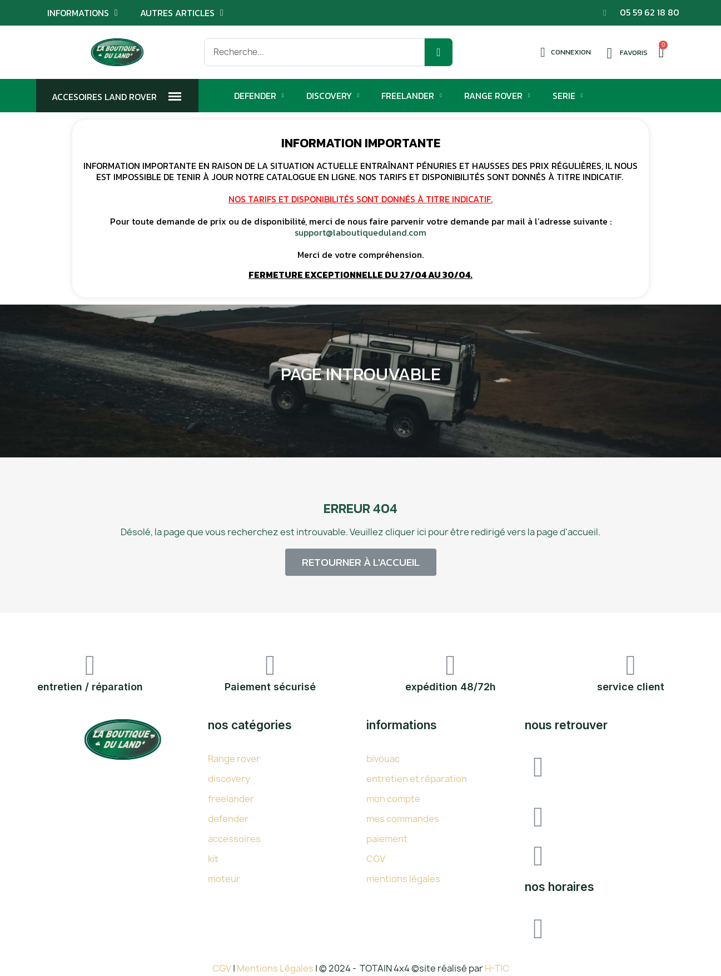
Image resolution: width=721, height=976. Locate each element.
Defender (259, 95)
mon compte (393, 799)
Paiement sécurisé (270, 687)
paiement (386, 839)
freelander (231, 799)
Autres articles (181, 13)
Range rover (234, 759)
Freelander (411, 95)
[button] (360, 562)
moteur (224, 879)
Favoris (634, 52)
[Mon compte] (565, 52)
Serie (568, 95)
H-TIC (497, 968)
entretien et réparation (416, 779)
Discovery (333, 95)
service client (630, 687)
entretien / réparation (90, 687)
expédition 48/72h (450, 687)
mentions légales (403, 879)
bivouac (383, 759)
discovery (229, 779)
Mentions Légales (276, 968)
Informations (82, 13)
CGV (375, 859)
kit (213, 859)
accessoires (234, 839)
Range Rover (497, 95)
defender (228, 819)
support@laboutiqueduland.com (360, 232)
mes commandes (402, 819)
